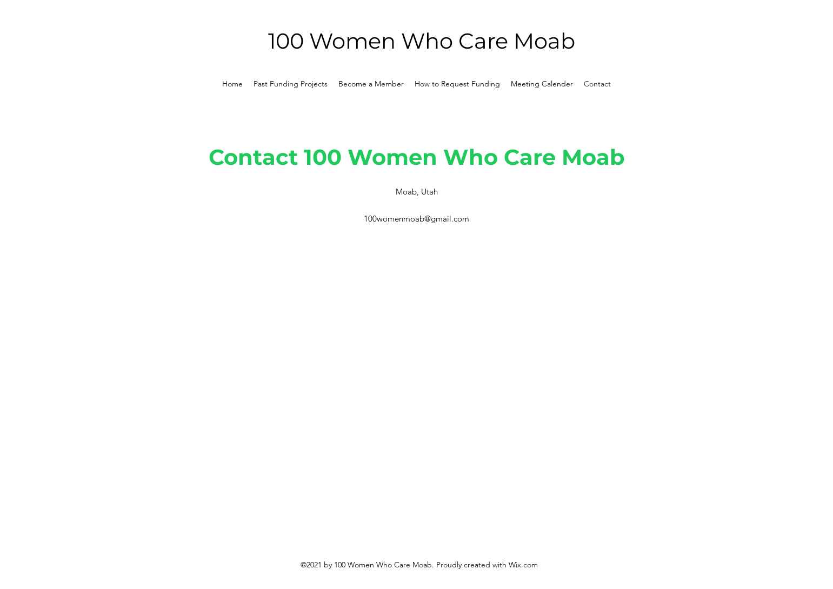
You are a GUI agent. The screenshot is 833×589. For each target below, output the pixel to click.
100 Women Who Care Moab (421, 41)
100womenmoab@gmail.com (416, 218)
